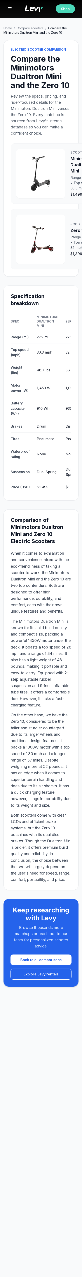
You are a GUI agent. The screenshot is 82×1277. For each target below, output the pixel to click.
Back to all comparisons (41, 960)
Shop (65, 9)
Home (7, 28)
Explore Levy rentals (41, 974)
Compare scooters (30, 28)
